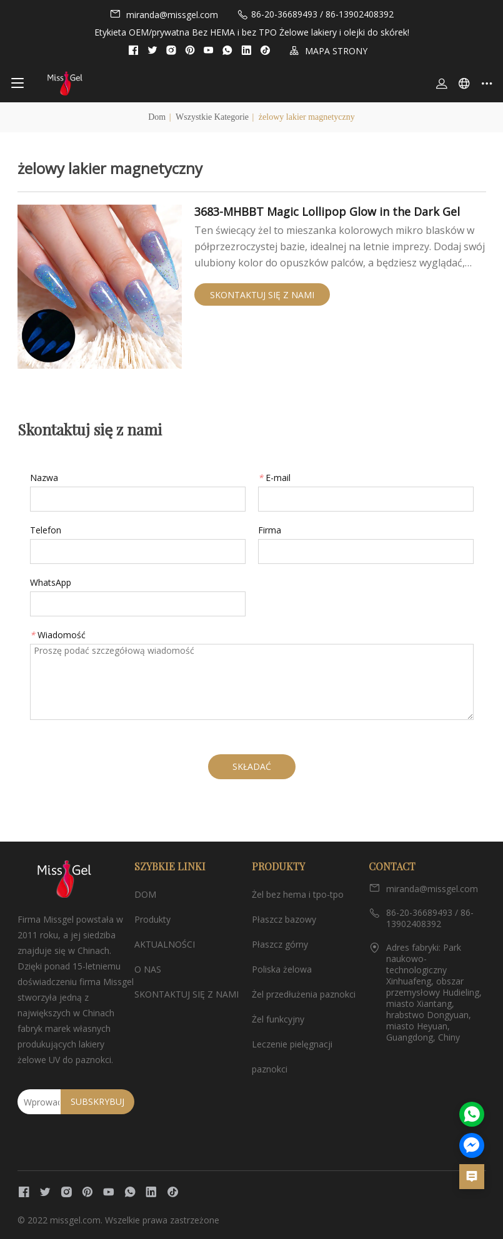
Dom (157, 117)
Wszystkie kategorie (212, 117)
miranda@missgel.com (163, 14)
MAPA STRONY (328, 51)
